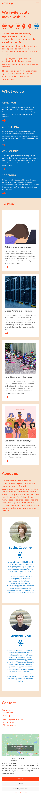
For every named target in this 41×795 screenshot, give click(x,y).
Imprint (25, 792)
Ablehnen (21, 784)
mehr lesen (6, 267)
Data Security (17, 792)
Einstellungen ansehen (20, 789)
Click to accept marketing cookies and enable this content (20, 748)
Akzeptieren (20, 779)
